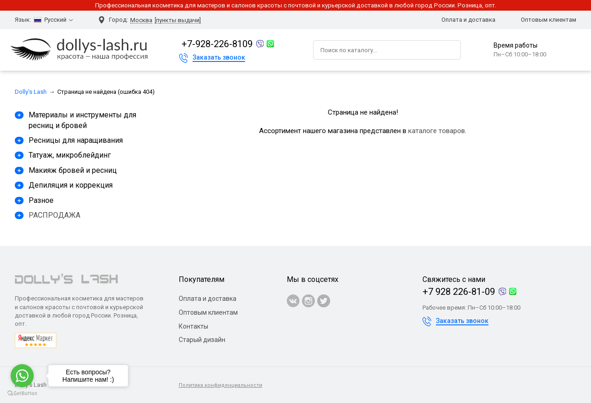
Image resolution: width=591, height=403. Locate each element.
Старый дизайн (202, 339)
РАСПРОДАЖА (54, 215)
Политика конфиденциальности (220, 385)
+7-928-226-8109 (217, 43)
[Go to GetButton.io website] (22, 394)
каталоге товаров (436, 131)
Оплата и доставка (468, 19)
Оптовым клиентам (548, 19)
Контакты (193, 326)
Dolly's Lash (31, 91)
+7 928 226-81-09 (458, 291)
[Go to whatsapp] (22, 375)
